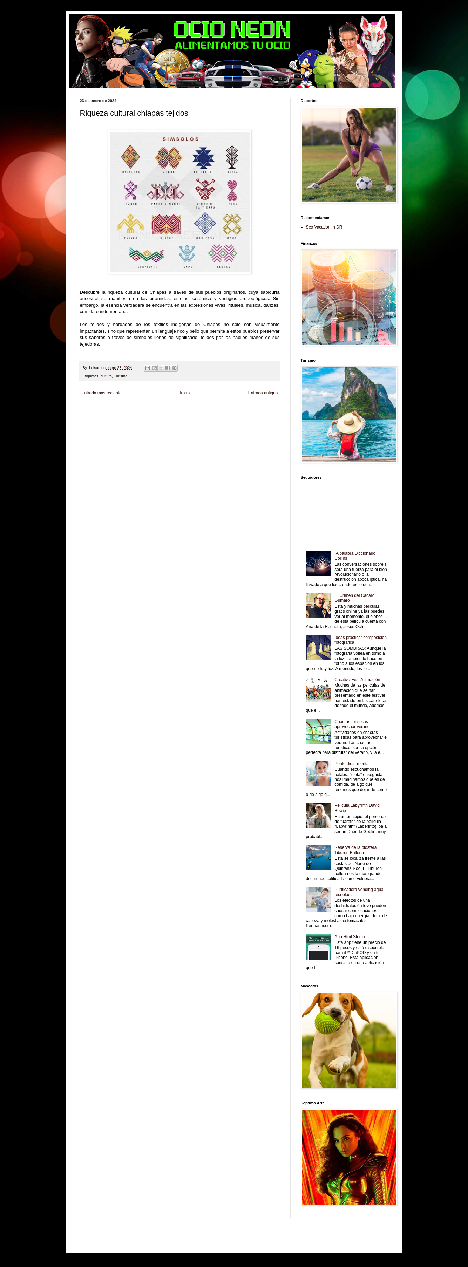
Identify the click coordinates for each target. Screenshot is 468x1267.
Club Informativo (198, 409)
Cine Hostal (206, 415)
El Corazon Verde (239, 421)
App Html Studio (349, 936)
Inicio (185, 392)
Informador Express (169, 409)
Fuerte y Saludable (161, 415)
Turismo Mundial (169, 421)
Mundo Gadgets (228, 415)
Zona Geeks (249, 409)
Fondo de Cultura (225, 409)
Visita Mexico (215, 421)
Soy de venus (135, 415)
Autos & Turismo (254, 415)
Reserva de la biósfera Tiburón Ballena (355, 850)
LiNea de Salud (141, 409)
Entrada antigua (263, 392)
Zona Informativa (93, 409)
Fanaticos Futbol (93, 421)
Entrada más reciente (102, 392)
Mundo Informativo (140, 421)
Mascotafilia (116, 421)
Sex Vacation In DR (324, 227)
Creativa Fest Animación (357, 679)
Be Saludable (117, 409)
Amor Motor (89, 427)
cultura (106, 376)
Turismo (121, 376)
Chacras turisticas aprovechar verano (351, 724)
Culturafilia (263, 421)
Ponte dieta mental (351, 763)
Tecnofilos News (110, 415)
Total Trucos (186, 415)
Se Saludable (193, 421)
